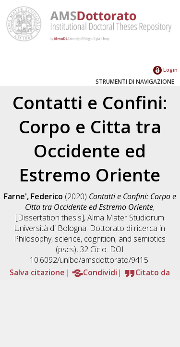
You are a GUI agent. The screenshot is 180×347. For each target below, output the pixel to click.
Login (165, 69)
